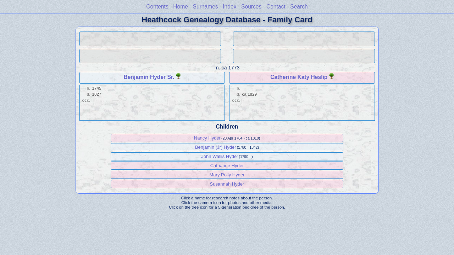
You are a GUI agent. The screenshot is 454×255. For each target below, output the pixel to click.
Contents (157, 7)
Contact (276, 7)
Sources (251, 7)
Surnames (205, 7)
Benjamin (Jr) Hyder (215, 147)
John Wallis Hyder (219, 156)
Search (299, 7)
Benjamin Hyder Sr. (148, 77)
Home (180, 7)
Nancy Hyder (207, 138)
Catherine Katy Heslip (298, 77)
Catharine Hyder (227, 165)
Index (229, 7)
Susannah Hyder (227, 184)
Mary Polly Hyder (227, 174)
